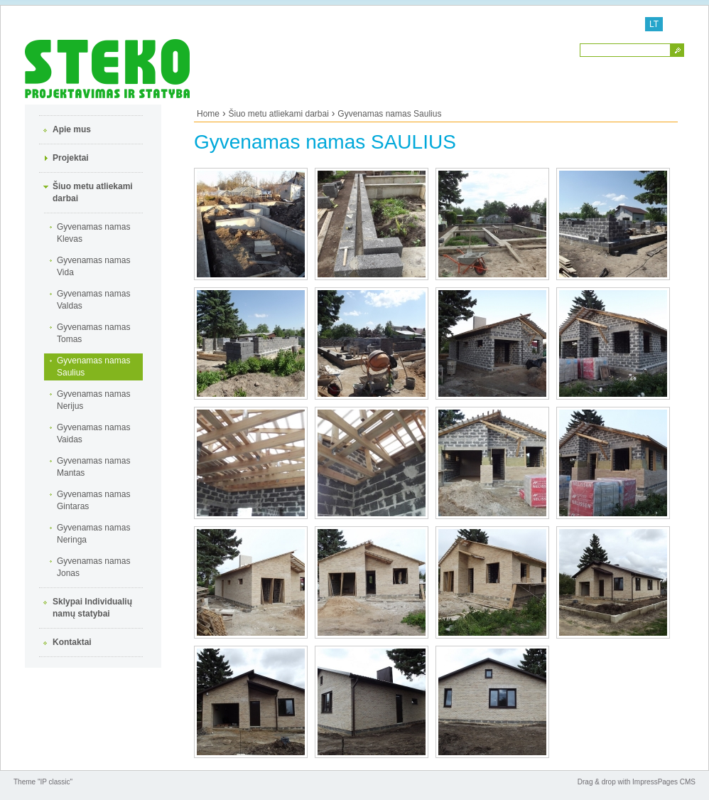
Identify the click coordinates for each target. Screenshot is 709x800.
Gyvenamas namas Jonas (93, 567)
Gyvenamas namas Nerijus (93, 400)
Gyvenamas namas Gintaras (93, 500)
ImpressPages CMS (664, 782)
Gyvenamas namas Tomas (93, 333)
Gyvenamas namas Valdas (93, 300)
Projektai (71, 158)
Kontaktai (72, 642)
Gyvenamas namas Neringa (93, 534)
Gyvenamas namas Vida (93, 266)
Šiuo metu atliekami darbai (93, 192)
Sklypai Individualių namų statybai (92, 608)
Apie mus (72, 129)
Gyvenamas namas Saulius (93, 367)
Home (208, 114)
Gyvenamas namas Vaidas (93, 433)
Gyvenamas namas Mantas (93, 467)
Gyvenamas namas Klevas (93, 233)
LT (654, 24)
